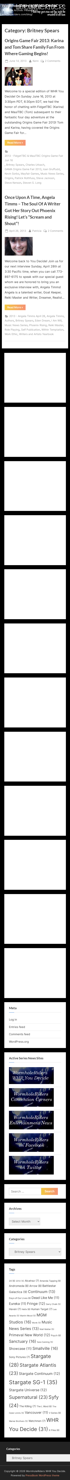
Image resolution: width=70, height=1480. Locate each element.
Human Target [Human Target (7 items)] (41, 1309)
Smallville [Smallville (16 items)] (45, 1348)
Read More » (16, 143)
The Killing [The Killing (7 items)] (27, 1406)
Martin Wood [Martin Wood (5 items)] (28, 1316)
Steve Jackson (45, 178)
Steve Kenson (13, 182)
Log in (13, 1019)
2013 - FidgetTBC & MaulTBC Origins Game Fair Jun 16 (34, 158)
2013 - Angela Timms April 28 (27, 316)
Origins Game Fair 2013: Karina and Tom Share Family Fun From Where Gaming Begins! (34, 47)
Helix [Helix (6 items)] (26, 1309)
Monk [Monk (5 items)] (36, 1323)
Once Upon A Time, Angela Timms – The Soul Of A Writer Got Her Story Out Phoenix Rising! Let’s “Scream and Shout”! (32, 210)
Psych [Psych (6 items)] (56, 1335)
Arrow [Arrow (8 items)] (35, 1286)
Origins (9, 178)
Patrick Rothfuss (25, 178)
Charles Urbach (35, 164)
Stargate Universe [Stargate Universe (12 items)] (28, 1390)
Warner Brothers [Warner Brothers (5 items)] (18, 1421)
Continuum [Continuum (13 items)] (41, 1291)
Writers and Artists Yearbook (36, 334)
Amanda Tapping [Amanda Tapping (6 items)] (50, 1280)
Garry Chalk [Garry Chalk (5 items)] (53, 1304)
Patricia (36, 230)
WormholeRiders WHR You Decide (29, 5)
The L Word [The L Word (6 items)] (44, 1406)
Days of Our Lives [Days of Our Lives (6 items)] (20, 1298)
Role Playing (12, 329)
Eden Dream (42, 320)
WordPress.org (19, 1041)
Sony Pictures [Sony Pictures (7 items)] (19, 1357)
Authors (9, 320)
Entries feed (17, 1027)
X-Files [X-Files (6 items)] (54, 1430)
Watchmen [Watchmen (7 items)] (37, 1420)
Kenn (36, 60)
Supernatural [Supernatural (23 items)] (28, 1397)
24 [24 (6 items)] (12, 1280)
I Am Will (56, 320)
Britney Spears (15, 164)
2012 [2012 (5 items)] (20, 1281)
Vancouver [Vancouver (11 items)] (36, 1412)
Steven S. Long (32, 182)
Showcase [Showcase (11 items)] (20, 1349)
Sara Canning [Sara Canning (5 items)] (45, 1342)
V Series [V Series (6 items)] (55, 1412)
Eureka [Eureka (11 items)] (17, 1304)
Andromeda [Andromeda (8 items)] (19, 1286)
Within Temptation (52, 329)
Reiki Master (55, 325)
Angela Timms (55, 316)
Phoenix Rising (38, 325)
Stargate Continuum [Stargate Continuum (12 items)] (39, 1374)
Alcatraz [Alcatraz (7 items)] (32, 1280)
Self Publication (30, 329)
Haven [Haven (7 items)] (15, 1309)
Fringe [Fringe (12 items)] (36, 1304)
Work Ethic (11, 334)
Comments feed (19, 1034)
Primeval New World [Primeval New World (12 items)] (29, 1335)
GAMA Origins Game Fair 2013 (23, 169)
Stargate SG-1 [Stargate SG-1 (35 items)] (33, 1382)
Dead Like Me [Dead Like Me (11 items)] (45, 1298)
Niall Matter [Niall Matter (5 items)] (47, 1329)
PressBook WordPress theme (42, 1475)
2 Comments (52, 61)
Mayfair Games (30, 173)
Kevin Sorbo (12, 173)
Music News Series (52, 173)
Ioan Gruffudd (51, 169)
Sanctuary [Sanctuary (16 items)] (22, 1341)
